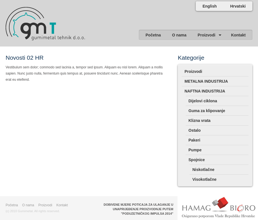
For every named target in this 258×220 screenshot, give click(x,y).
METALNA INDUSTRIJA (206, 81)
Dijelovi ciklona (202, 101)
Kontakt (62, 205)
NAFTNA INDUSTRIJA (205, 91)
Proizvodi (193, 71)
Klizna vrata (199, 120)
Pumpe (195, 150)
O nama (28, 205)
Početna (12, 205)
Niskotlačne (203, 169)
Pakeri (194, 140)
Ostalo (194, 130)
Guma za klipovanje (206, 110)
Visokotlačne (204, 179)
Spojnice (196, 160)
